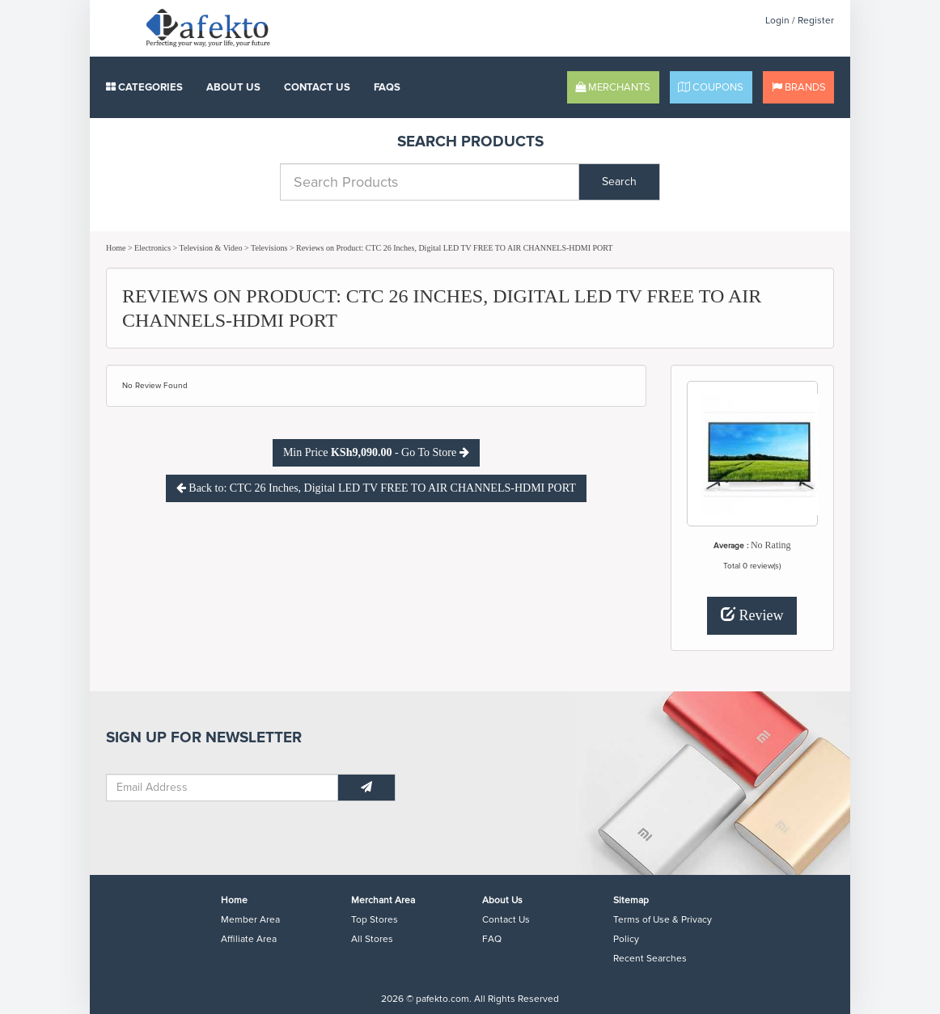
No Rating (771, 545)
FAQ (492, 939)
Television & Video (211, 247)
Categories (144, 87)
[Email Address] (222, 787)
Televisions (269, 247)
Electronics (152, 247)
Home (115, 247)
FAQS (387, 87)
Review (752, 614)
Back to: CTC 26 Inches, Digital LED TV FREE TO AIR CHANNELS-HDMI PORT (376, 488)
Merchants (612, 87)
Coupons (710, 87)
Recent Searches (650, 959)
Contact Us (317, 87)
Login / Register (799, 21)
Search (619, 181)
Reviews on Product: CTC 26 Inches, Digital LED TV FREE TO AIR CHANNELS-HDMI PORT (454, 247)
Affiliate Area (249, 939)
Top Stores (374, 920)
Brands (799, 87)
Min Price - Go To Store (376, 452)
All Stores (372, 939)
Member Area (250, 920)
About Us (233, 87)
